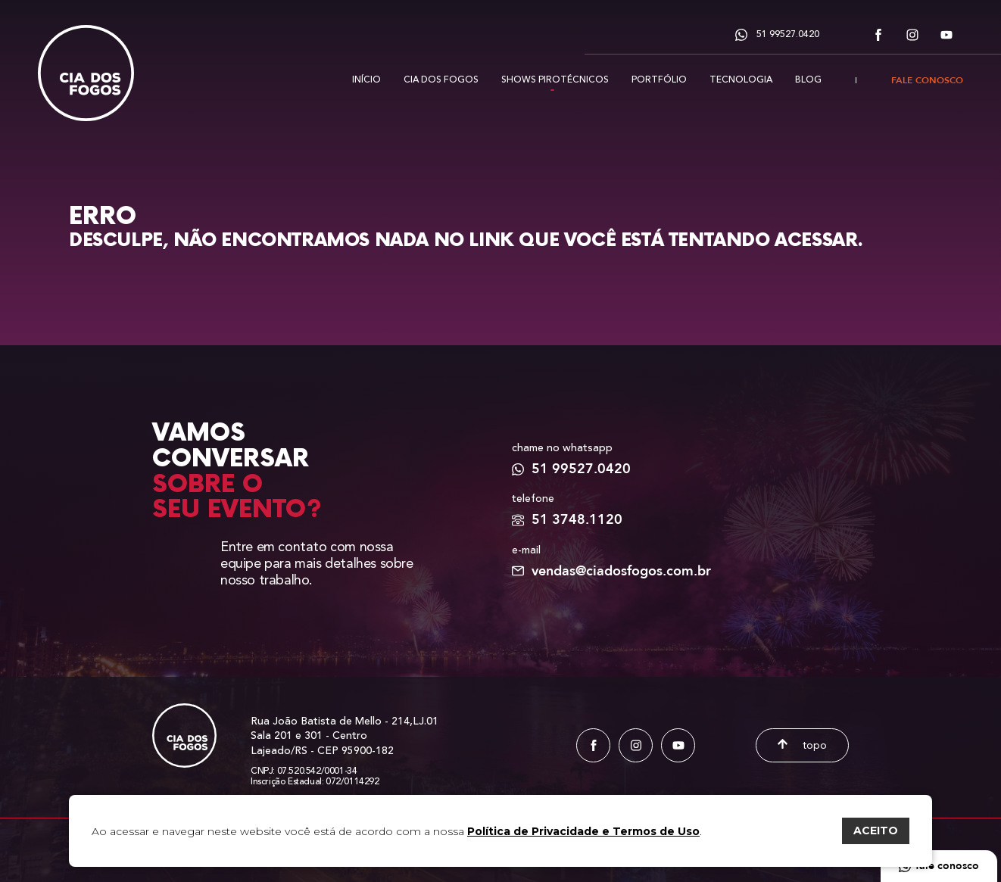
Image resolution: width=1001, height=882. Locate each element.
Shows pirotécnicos (555, 80)
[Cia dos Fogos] (86, 60)
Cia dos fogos (441, 80)
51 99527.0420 (777, 34)
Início (366, 80)
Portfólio (659, 80)
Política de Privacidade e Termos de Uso (583, 831)
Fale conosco (927, 80)
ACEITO (875, 830)
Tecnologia (740, 80)
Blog (808, 80)
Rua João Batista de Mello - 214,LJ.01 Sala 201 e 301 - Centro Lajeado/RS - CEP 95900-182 (344, 737)
